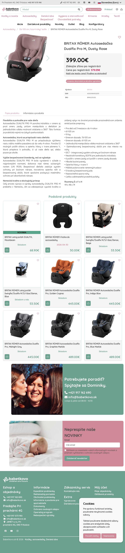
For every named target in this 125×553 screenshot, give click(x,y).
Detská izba (47, 16)
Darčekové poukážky (39, 24)
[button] (6, 58)
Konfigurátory (96, 24)
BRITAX (89, 90)
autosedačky (38, 539)
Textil (117, 16)
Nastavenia (108, 536)
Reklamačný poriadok (44, 494)
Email (67, 440)
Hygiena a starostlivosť (70, 16)
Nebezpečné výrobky (44, 515)
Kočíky (28, 539)
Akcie (20, 24)
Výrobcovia (69, 500)
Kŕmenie (92, 16)
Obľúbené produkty (104, 494)
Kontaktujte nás (72, 491)
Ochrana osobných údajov (46, 509)
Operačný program (43, 512)
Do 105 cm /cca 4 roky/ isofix (33, 29)
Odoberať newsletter (77, 458)
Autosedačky (30, 16)
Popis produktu (12, 113)
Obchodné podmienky (44, 497)
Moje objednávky (103, 491)
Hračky (105, 16)
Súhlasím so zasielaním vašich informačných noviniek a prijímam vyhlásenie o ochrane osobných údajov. (91, 451)
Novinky (59, 24)
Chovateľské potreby (69, 19)
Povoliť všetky (92, 536)
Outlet (71, 24)
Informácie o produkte (33, 113)
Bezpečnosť (46, 19)
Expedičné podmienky (44, 491)
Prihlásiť (108, 9)
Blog (81, 24)
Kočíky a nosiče (10, 16)
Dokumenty (39, 506)
